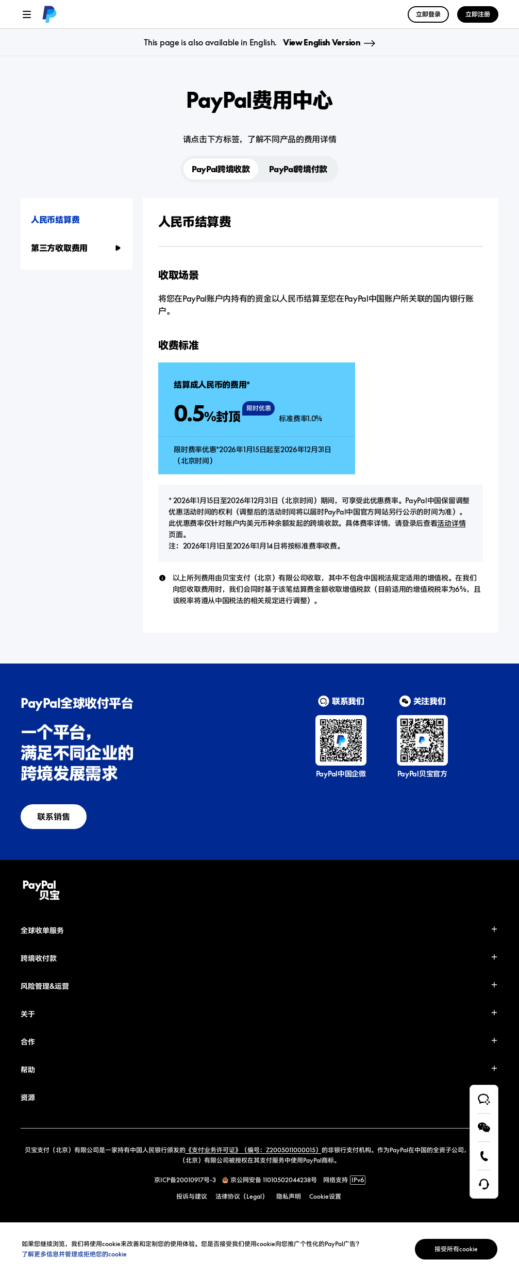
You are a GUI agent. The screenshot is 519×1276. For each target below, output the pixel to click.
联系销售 (53, 816)
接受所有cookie (456, 1249)
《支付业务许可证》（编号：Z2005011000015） (254, 1150)
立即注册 (477, 14)
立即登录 (428, 14)
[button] (76, 220)
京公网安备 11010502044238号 (273, 1180)
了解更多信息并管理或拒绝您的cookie (74, 1254)
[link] (49, 14)
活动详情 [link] (451, 523)
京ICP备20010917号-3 (185, 1180)
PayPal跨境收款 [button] (221, 169)
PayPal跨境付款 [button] (298, 169)
